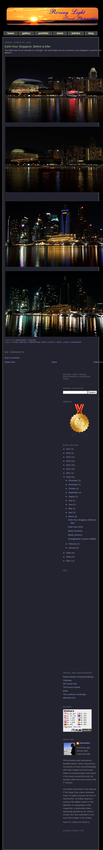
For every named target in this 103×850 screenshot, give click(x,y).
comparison (34, 342)
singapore (76, 342)
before (23, 342)
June (71, 504)
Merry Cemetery (75, 531)
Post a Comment (12, 358)
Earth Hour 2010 (75, 527)
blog (91, 33)
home (10, 33)
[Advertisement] (75, 619)
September (74, 492)
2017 (68, 449)
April (71, 512)
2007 (68, 561)
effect (52, 342)
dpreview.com (69, 698)
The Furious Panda (71, 687)
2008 (68, 557)
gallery (26, 33)
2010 (68, 477)
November (73, 484)
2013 (68, 465)
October (72, 488)
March (72, 516)
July (71, 500)
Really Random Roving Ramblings (78, 677)
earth (44, 342)
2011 (68, 473)
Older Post (98, 362)
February (73, 544)
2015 (68, 457)
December (73, 480)
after (15, 342)
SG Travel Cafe (70, 684)
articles (75, 33)
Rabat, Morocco (75, 535)
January (72, 548)
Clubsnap (67, 680)
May (71, 508)
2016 (68, 453)
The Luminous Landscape (74, 694)
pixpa (65, 691)
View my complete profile (76, 822)
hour (59, 342)
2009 (68, 553)
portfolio (43, 33)
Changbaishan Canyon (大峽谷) (82, 539)
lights (66, 342)
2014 (68, 461)
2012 (68, 469)
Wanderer (85, 743)
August (72, 496)
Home (54, 362)
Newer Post (10, 362)
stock (60, 33)
